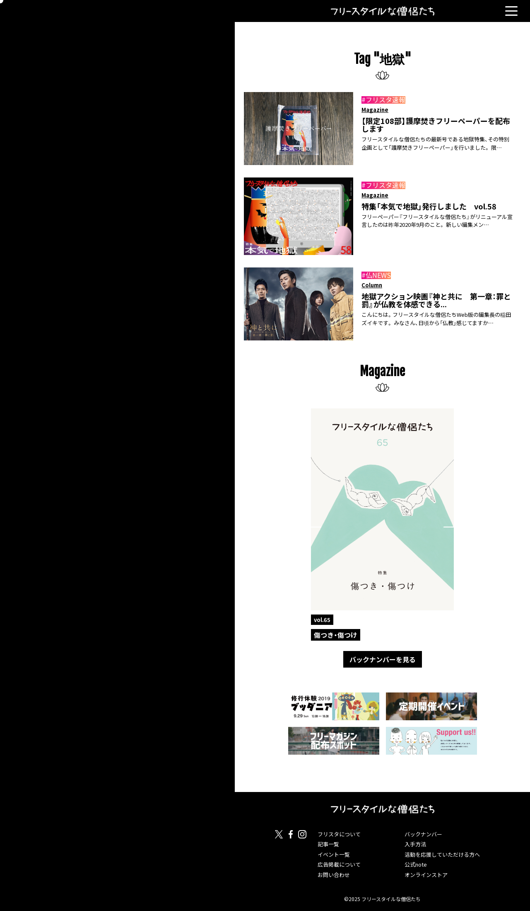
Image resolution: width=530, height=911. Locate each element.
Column (371, 285)
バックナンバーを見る (382, 659)
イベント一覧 (334, 854)
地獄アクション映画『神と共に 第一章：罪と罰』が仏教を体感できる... (436, 300)
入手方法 (415, 844)
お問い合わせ (334, 875)
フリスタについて (339, 834)
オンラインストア (426, 875)
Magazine (374, 110)
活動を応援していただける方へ (442, 854)
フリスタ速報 (385, 99)
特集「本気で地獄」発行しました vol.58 (428, 206)
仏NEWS (378, 275)
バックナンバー (423, 834)
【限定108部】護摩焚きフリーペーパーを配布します (435, 125)
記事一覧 (328, 844)
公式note (416, 864)
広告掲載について (339, 864)
